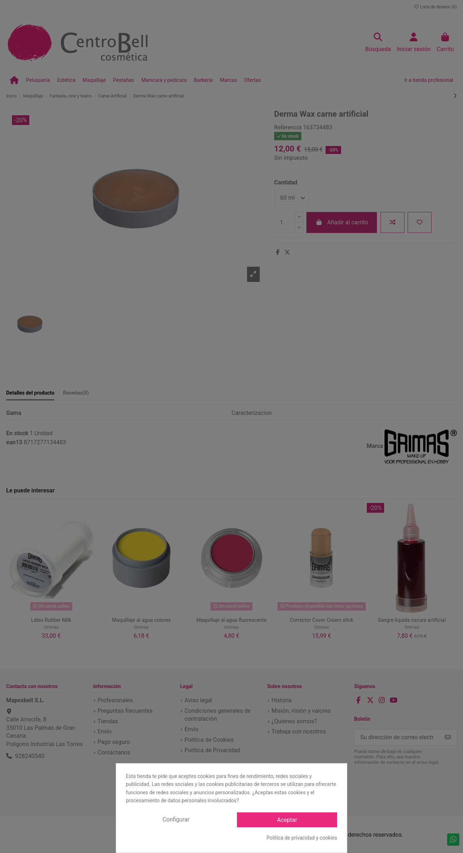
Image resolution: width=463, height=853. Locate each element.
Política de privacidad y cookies (302, 838)
